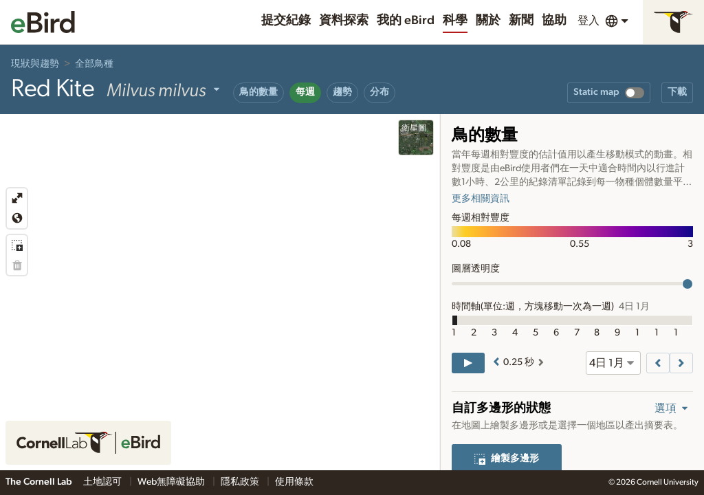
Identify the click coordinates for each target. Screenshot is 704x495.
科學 (455, 20)
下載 (677, 92)
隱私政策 (241, 482)
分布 (379, 92)
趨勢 (342, 92)
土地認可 (103, 482)
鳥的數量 (258, 92)
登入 (589, 20)
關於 (488, 20)
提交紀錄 (286, 20)
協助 (554, 20)
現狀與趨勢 (35, 64)
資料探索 (343, 20)
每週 (305, 92)
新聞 (521, 20)
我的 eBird (405, 20)
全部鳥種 (94, 64)
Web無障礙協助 (172, 482)
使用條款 (294, 482)
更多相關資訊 (480, 199)
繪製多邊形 (506, 458)
